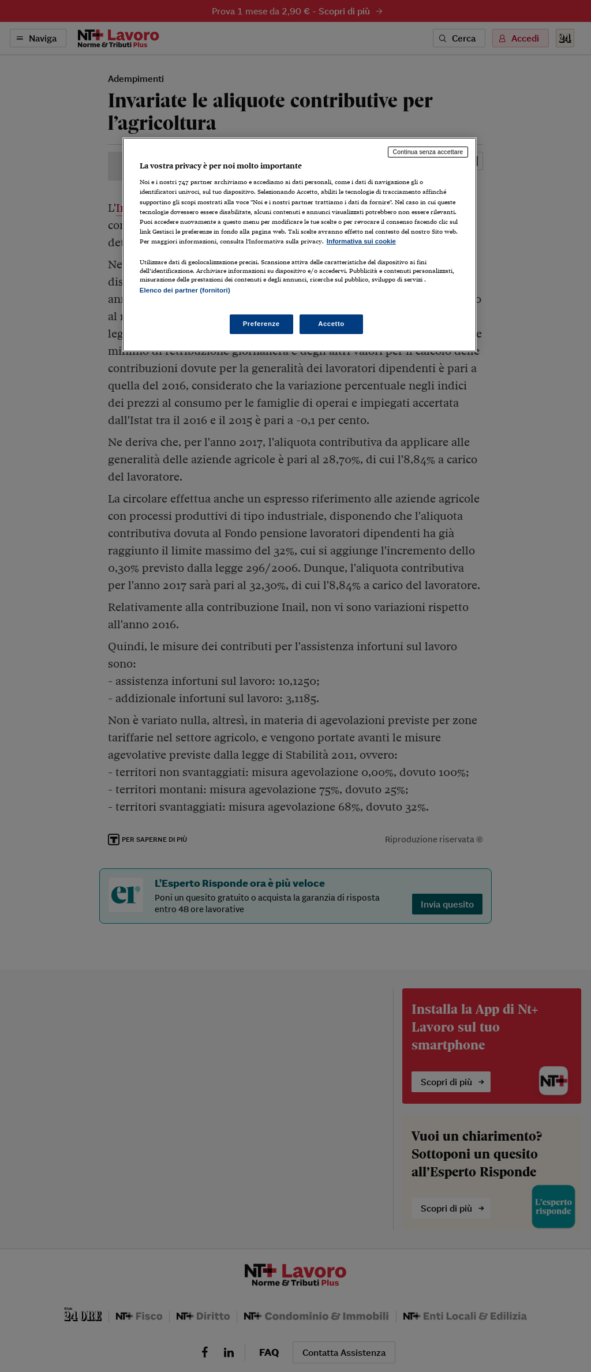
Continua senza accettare (428, 151)
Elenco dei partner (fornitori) (185, 290)
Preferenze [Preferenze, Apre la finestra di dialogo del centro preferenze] (261, 323)
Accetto (331, 323)
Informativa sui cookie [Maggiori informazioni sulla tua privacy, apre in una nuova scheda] (361, 241)
